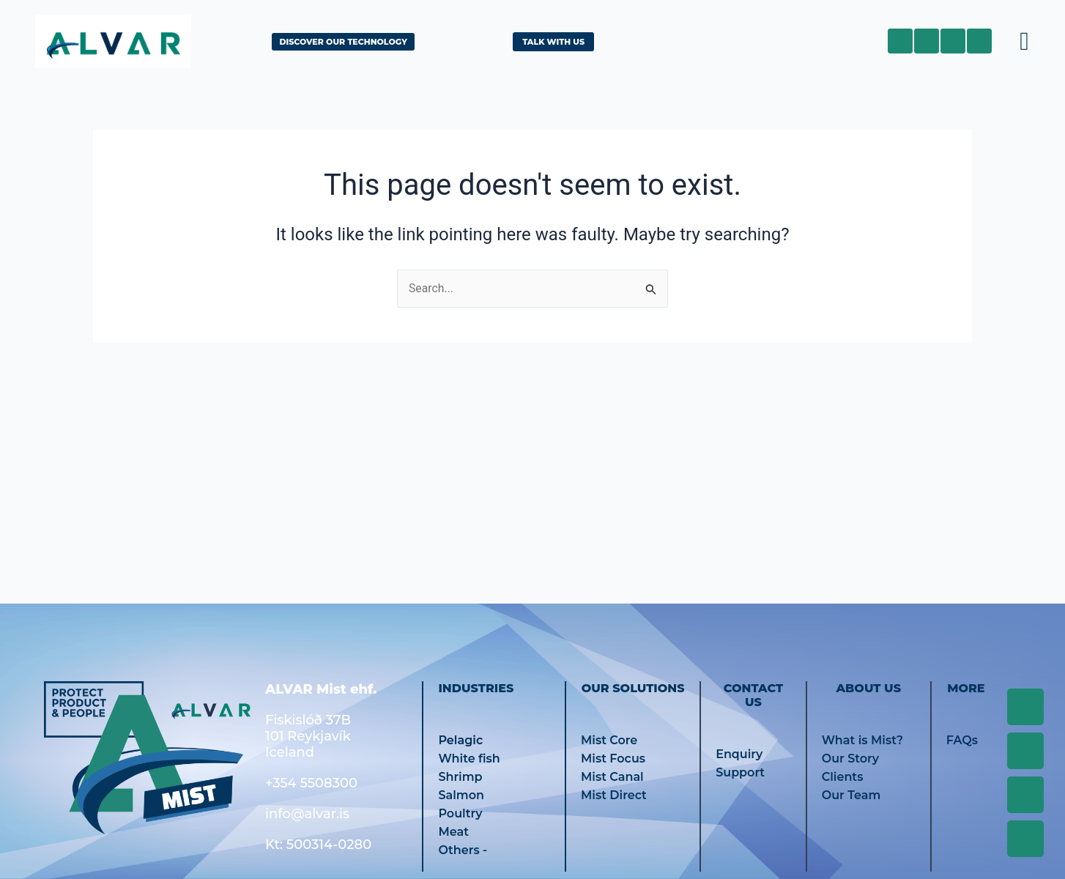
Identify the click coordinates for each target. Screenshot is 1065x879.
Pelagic (460, 740)
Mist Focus (613, 758)
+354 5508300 (311, 783)
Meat (453, 832)
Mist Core (609, 740)
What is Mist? (862, 740)
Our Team (851, 795)
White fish (469, 758)
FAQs (962, 740)
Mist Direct (614, 795)
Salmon (461, 795)
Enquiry (739, 754)
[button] (1025, 41)
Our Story (850, 758)
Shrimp (460, 777)
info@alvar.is (307, 814)
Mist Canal (612, 777)
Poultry (460, 813)
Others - (462, 850)
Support (740, 772)
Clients (843, 777)
